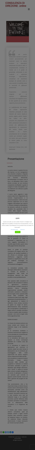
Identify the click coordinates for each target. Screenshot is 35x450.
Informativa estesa (14, 229)
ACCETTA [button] (18, 232)
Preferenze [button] (22, 229)
